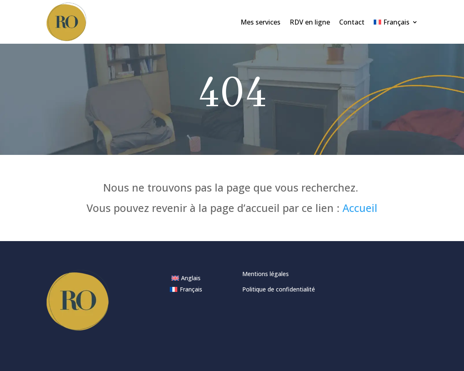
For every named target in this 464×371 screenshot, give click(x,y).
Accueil (359, 208)
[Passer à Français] (186, 289)
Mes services (260, 22)
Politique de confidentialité (278, 289)
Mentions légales (265, 274)
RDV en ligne (310, 22)
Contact (352, 22)
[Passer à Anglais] (186, 278)
